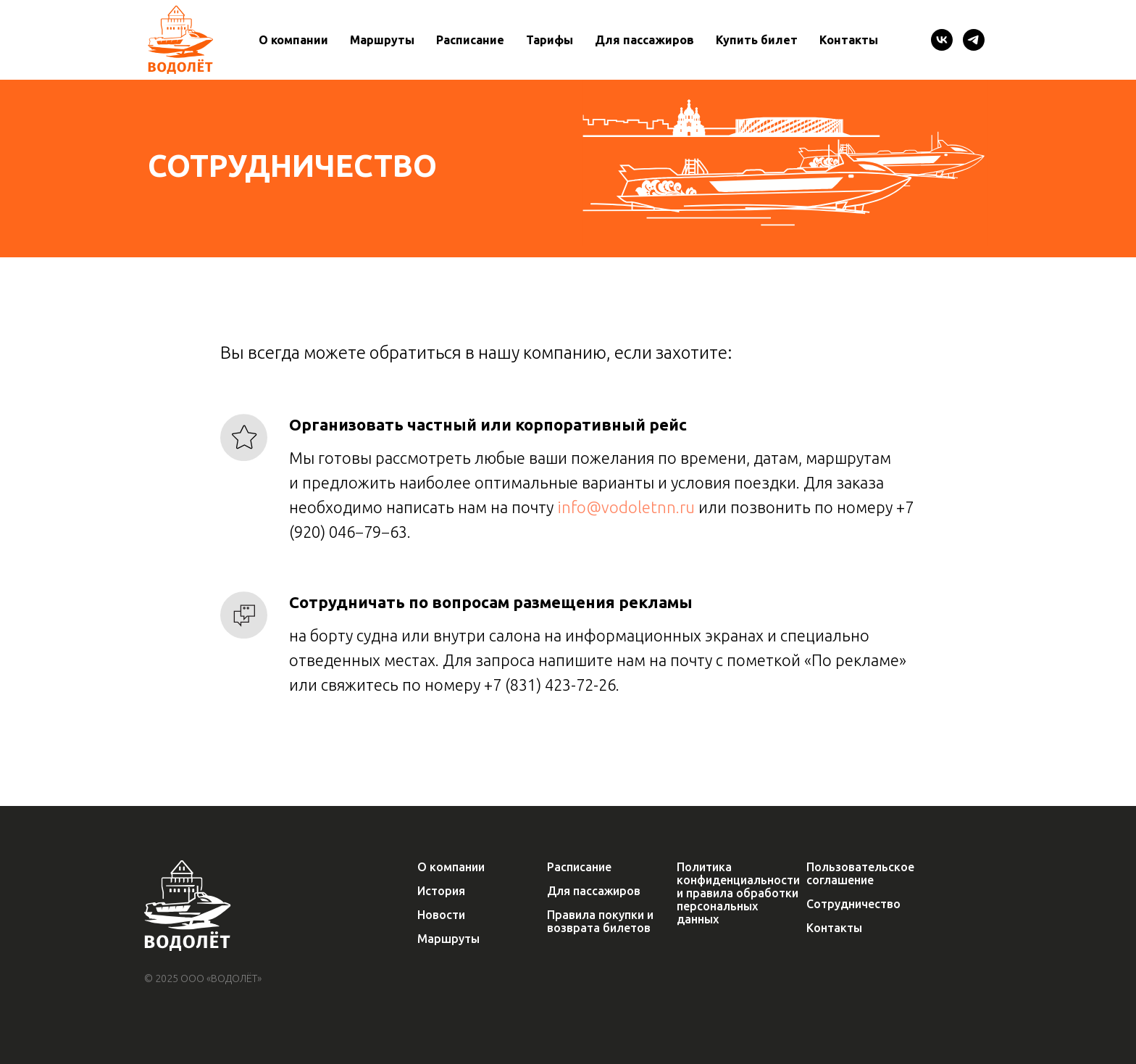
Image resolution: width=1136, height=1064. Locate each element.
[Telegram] (974, 40)
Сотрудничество (853, 903)
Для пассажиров (644, 39)
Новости (441, 914)
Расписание (470, 39)
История (441, 890)
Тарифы (549, 39)
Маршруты (382, 39)
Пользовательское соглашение (860, 873)
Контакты (848, 39)
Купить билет (757, 39)
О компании (293, 39)
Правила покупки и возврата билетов (600, 921)
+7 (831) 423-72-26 (550, 685)
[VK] (942, 40)
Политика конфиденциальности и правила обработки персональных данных (738, 893)
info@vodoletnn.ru (626, 507)
